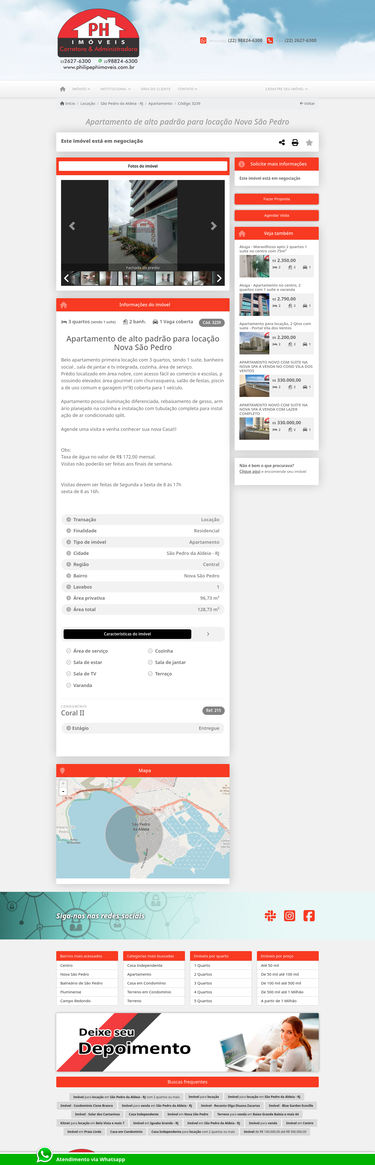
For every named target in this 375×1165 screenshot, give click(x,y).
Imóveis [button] (79, 89)
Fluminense (70, 991)
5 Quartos (203, 1000)
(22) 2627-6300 (301, 40)
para (204, 1097)
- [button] (63, 791)
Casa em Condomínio (146, 983)
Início (67, 103)
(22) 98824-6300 (245, 40)
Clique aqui (249, 471)
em (187, 1114)
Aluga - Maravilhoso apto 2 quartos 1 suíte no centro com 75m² (273, 248)
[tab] (77, 166)
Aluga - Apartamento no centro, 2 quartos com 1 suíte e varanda (270, 287)
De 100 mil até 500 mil (281, 983)
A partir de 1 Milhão (279, 1000)
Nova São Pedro (74, 974)
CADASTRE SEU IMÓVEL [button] (285, 89)
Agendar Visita (276, 215)
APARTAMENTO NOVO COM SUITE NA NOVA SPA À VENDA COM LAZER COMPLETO (273, 409)
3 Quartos (203, 983)
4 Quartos (203, 991)
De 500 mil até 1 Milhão (282, 991)
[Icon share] (270, 915)
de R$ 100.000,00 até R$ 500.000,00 (275, 1132)
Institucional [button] (114, 89)
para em (264, 1097)
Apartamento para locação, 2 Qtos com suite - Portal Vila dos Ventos (275, 325)
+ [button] (63, 784)
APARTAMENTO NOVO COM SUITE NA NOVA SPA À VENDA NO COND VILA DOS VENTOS (276, 366)
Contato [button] (186, 89)
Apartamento (160, 103)
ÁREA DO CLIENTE (156, 89)
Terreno (134, 1000)
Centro (66, 965)
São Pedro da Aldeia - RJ (122, 103)
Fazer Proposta (277, 199)
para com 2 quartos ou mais (193, 1132)
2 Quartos (203, 974)
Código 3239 (189, 103)
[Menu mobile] (62, 89)
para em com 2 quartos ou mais (126, 1097)
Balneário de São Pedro (81, 983)
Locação (88, 103)
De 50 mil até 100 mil (280, 974)
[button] (73, 226)
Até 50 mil (270, 965)
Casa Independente (144, 965)
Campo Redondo (75, 1000)
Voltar (307, 103)
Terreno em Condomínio (149, 991)
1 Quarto (202, 965)
